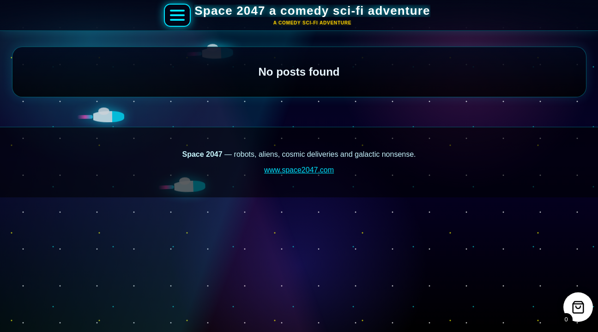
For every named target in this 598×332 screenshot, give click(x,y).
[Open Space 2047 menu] (177, 15)
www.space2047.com (299, 170)
